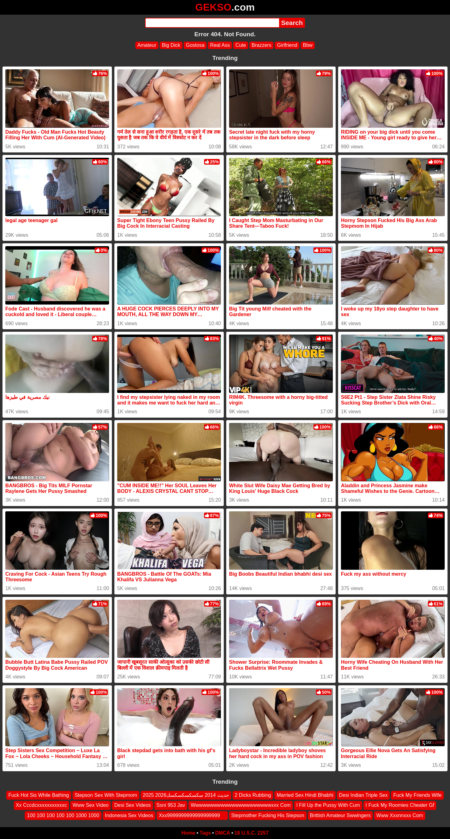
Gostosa (195, 45)
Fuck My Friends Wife (417, 795)
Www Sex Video (90, 805)
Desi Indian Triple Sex (363, 795)
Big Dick (171, 45)
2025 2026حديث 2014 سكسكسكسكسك (186, 795)
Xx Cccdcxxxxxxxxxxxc (41, 805)
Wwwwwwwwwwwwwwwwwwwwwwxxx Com (241, 805)
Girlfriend (287, 45)
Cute (240, 45)
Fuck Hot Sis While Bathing (38, 795)
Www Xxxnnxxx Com (399, 815)
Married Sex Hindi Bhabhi (305, 795)
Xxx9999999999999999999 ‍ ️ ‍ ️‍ (192, 815)
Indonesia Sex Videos (129, 815)
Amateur (147, 45)
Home (188, 833)
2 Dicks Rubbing (253, 795)
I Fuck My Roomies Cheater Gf (400, 805)
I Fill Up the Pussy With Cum (328, 805)
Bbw (307, 45)
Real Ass (220, 45)
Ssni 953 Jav (171, 805)
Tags (205, 833)
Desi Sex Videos (132, 805)
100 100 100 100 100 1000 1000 (63, 815)
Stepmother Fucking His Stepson (267, 815)
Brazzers (261, 45)
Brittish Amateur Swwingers (340, 815)
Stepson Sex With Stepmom (106, 795)
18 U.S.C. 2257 (251, 833)
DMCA (222, 833)
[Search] (212, 23)
